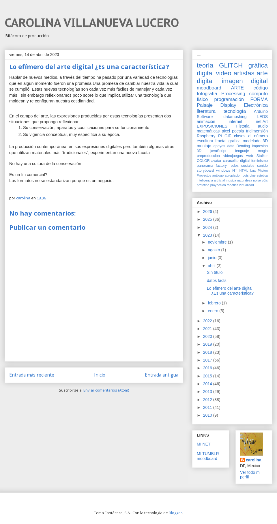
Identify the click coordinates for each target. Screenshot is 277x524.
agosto (214, 250)
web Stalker (257, 156)
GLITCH (231, 65)
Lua (253, 170)
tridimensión (257, 131)
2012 (208, 399)
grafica (235, 141)
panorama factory (212, 166)
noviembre (218, 242)
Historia (242, 126)
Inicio (99, 375)
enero (213, 310)
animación (206, 121)
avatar (216, 161)
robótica (232, 185)
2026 (208, 211)
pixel (226, 131)
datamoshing (234, 116)
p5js (265, 180)
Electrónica (256, 105)
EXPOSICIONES (212, 126)
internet (235, 121)
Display (228, 105)
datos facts (217, 280)
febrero (215, 303)
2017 (208, 360)
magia (263, 151)
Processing (233, 93)
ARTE (237, 88)
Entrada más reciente (31, 375)
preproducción (208, 156)
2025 (208, 219)
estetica (262, 175)
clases (240, 136)
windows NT (226, 171)
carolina (253, 460)
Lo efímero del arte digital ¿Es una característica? (230, 290)
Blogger (175, 512)
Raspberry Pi (209, 136)
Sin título (214, 272)
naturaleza (244, 180)
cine (253, 175)
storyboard (205, 171)
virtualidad (246, 185)
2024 (208, 227)
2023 (208, 235)
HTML (243, 170)
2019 (208, 344)
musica (231, 180)
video (223, 73)
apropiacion (233, 175)
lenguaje (242, 151)
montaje (204, 145)
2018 (208, 352)
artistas (243, 73)
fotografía (207, 93)
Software (205, 116)
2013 (208, 391)
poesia (238, 131)
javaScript (218, 151)
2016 (208, 368)
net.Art (262, 121)
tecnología (235, 111)
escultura (205, 141)
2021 (208, 328)
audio (263, 126)
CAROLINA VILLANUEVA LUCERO (92, 22)
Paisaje (205, 105)
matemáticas (208, 131)
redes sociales (241, 166)
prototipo (203, 185)
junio (212, 257)
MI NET (203, 444)
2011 (208, 407)
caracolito (231, 161)
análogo (218, 175)
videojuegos (233, 156)
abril (212, 265)
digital (245, 161)
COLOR (203, 161)
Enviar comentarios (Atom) (106, 390)
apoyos (219, 146)
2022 (208, 321)
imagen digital (245, 81)
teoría (205, 65)
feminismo (259, 161)
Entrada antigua (161, 375)
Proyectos (204, 175)
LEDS (262, 116)
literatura (206, 111)
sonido (262, 166)
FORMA (259, 99)
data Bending (238, 146)
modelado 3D (255, 141)
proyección (218, 185)
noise (257, 180)
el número (258, 136)
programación (229, 99)
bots (245, 175)
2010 (208, 415)
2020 (208, 336)
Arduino (261, 111)
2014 (208, 383)
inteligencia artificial (211, 180)
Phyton (263, 170)
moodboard (209, 88)
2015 (208, 376)
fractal (220, 141)
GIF (227, 136)
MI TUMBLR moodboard (208, 456)
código (261, 88)
